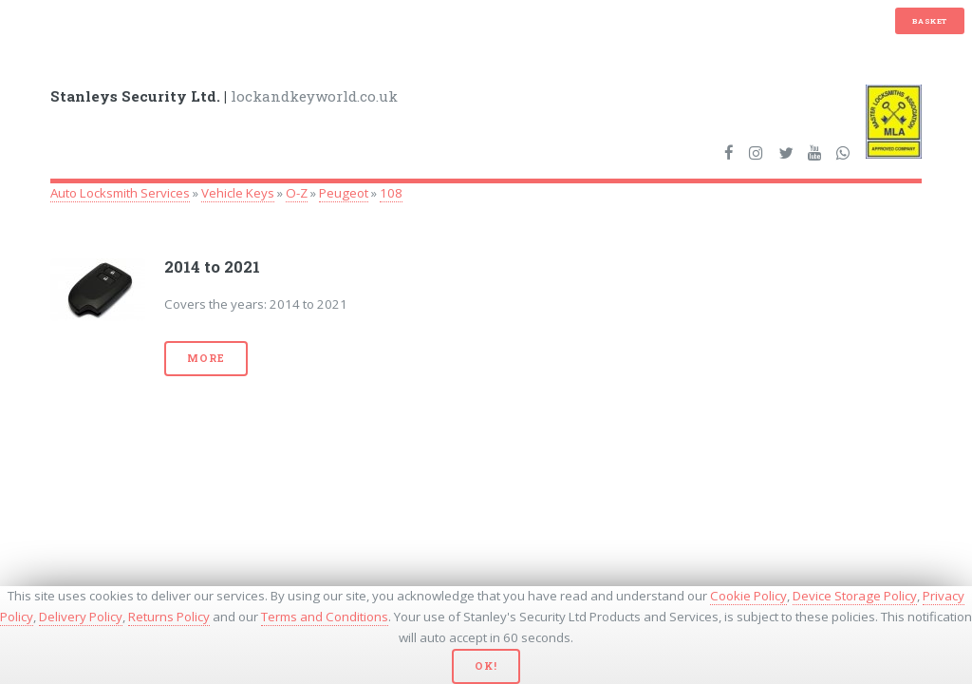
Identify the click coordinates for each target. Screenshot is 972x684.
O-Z (297, 192)
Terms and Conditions (324, 616)
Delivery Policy (80, 616)
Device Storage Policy (855, 595)
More (205, 358)
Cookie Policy (748, 595)
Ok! (485, 666)
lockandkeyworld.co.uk (224, 95)
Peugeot (343, 192)
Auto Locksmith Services (120, 192)
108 (391, 192)
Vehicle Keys (237, 192)
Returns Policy (169, 616)
